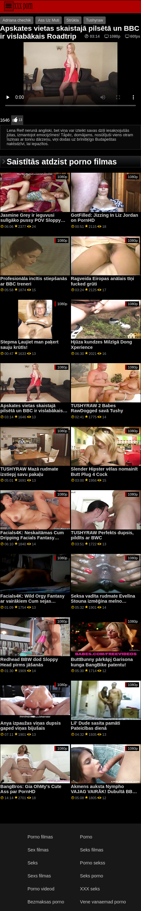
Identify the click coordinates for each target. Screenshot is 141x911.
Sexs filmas (39, 875)
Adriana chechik (17, 20)
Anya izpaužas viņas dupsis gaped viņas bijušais (30, 726)
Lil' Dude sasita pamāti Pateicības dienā (95, 726)
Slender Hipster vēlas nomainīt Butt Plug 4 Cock (104, 471)
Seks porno (91, 875)
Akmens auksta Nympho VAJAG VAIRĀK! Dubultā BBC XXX (103, 791)
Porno (86, 836)
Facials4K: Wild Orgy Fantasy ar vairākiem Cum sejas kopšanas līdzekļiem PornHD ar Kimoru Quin (34, 603)
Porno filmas (40, 836)
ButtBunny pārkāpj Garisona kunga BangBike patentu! (102, 662)
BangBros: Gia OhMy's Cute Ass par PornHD (30, 789)
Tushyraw (94, 20)
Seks (32, 862)
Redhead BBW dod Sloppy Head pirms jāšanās (29, 662)
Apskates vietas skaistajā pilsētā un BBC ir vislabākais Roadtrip (31, 411)
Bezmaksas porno (45, 901)
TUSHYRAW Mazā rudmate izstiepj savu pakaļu (29, 471)
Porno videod (40, 888)
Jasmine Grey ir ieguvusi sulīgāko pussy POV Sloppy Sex (30, 220)
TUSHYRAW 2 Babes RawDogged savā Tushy (97, 408)
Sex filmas (37, 849)
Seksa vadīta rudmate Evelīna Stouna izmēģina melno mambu (103, 601)
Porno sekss (92, 862)
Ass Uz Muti (48, 20)
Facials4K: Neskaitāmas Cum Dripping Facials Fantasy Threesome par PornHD (32, 538)
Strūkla (73, 20)
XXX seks (90, 888)
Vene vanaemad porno (103, 901)
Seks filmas (91, 849)
